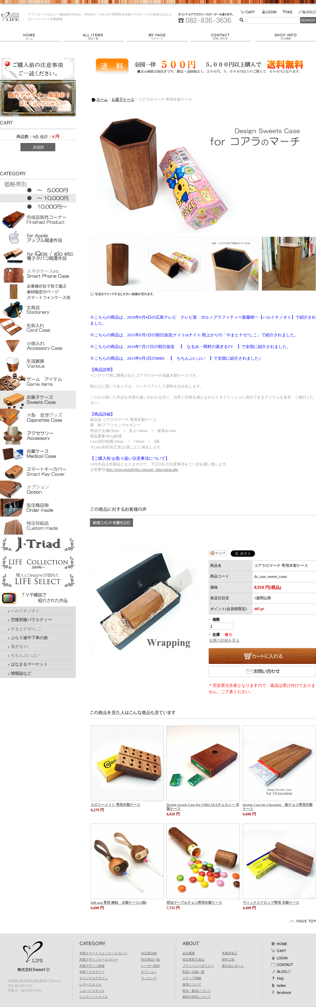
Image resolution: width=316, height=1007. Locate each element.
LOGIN (272, 12)
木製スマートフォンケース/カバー (103, 953)
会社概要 (286, 36)
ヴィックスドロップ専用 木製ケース (271, 902)
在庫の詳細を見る (224, 640)
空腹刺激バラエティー (31, 620)
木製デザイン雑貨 (92, 966)
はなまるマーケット (29, 664)
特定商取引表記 (193, 959)
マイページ (159, 36)
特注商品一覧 (150, 959)
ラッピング (149, 978)
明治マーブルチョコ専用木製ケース (194, 902)
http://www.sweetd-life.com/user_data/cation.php (142, 469)
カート (279, 951)
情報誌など (21, 673)
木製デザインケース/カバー (98, 959)
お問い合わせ (223, 36)
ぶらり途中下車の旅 (29, 638)
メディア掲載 (191, 978)
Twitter (279, 985)
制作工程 (228, 959)
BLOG (307, 12)
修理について (191, 984)
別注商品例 (149, 953)
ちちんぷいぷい (25, 655)
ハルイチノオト (25, 611)
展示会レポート (233, 966)
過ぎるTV (20, 646)
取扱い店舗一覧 (193, 972)
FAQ (290, 12)
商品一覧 (95, 36)
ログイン (279, 958)
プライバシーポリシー (198, 966)
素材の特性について (196, 996)
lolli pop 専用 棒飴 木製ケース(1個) (119, 902)
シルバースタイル (92, 990)
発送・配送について (196, 990)
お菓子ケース (123, 99)
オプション (149, 972)
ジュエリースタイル (93, 996)
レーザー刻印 (150, 966)
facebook (281, 992)
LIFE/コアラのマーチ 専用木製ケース (10, 16)
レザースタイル (90, 984)
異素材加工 (230, 953)
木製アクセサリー (92, 972)
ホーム (32, 36)
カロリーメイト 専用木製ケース (115, 804)
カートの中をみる (251, 12)
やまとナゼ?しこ (26, 629)
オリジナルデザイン (93, 978)
